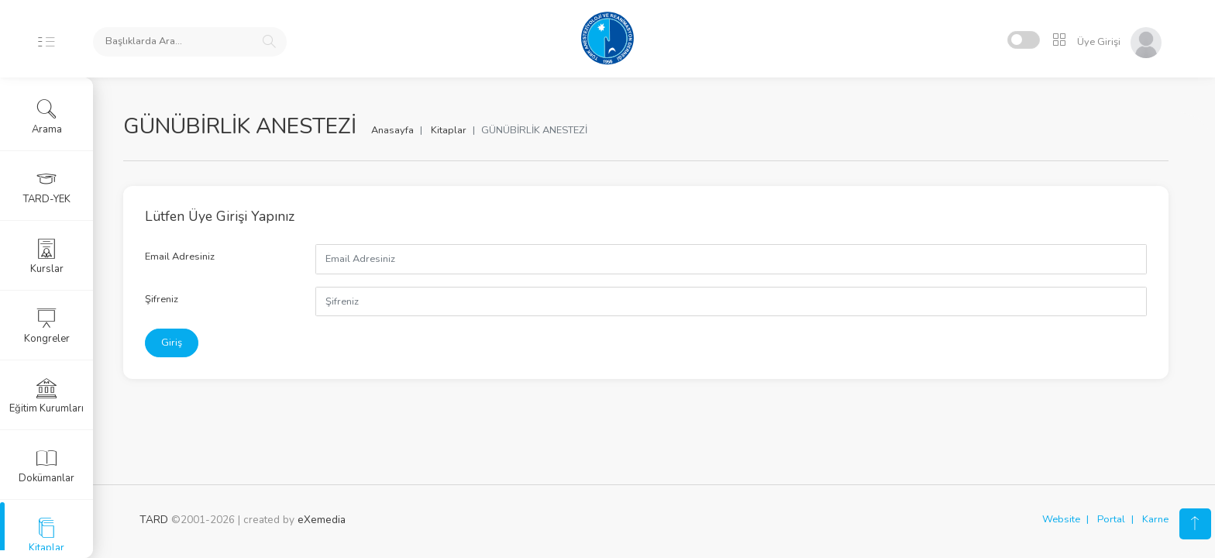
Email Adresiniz (196, 257)
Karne (1155, 519)
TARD (153, 519)
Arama (47, 117)
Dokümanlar (46, 465)
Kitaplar (465, 130)
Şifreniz (177, 299)
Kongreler (47, 326)
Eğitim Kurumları (46, 396)
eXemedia (322, 519)
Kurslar (47, 256)
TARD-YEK (47, 186)
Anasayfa (408, 130)
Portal (1111, 519)
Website (1061, 519)
